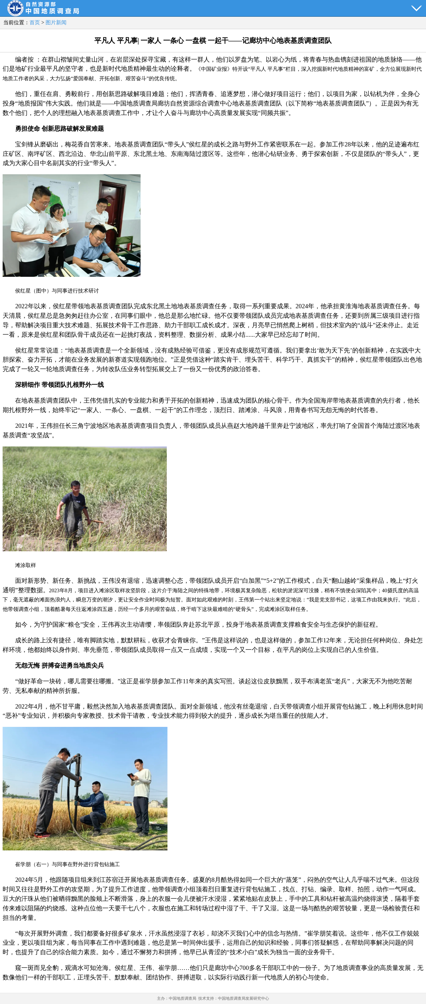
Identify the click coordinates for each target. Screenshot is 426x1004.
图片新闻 (56, 22)
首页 (34, 22)
